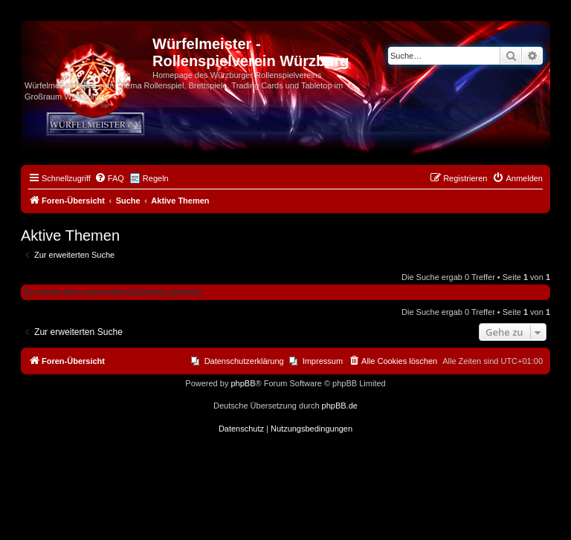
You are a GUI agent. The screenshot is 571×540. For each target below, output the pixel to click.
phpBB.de (340, 405)
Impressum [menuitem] (323, 361)
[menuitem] (109, 178)
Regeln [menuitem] (156, 178)
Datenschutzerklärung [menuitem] (244, 361)
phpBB (242, 383)
